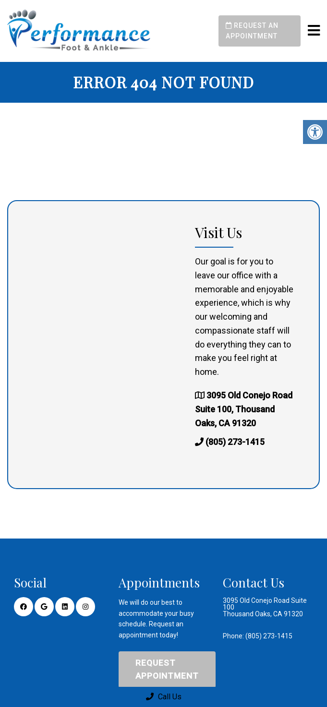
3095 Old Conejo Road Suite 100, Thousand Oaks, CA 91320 (243, 409)
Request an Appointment (252, 31)
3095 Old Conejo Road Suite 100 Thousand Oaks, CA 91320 (265, 607)
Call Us (164, 696)
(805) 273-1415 (235, 442)
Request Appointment (167, 669)
